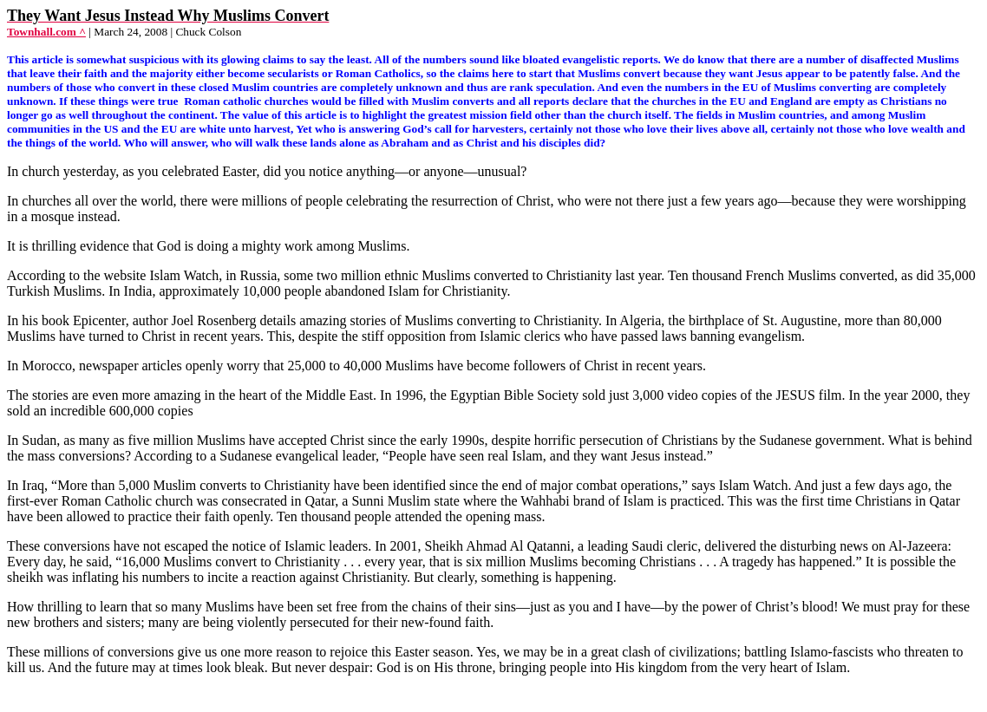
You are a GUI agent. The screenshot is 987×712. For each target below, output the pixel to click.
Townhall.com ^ (46, 31)
